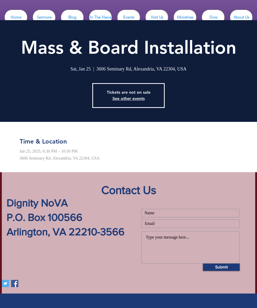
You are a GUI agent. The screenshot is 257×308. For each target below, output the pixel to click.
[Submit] (221, 267)
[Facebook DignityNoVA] (14, 283)
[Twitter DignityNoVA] (5, 283)
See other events (128, 98)
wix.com (11, 304)
